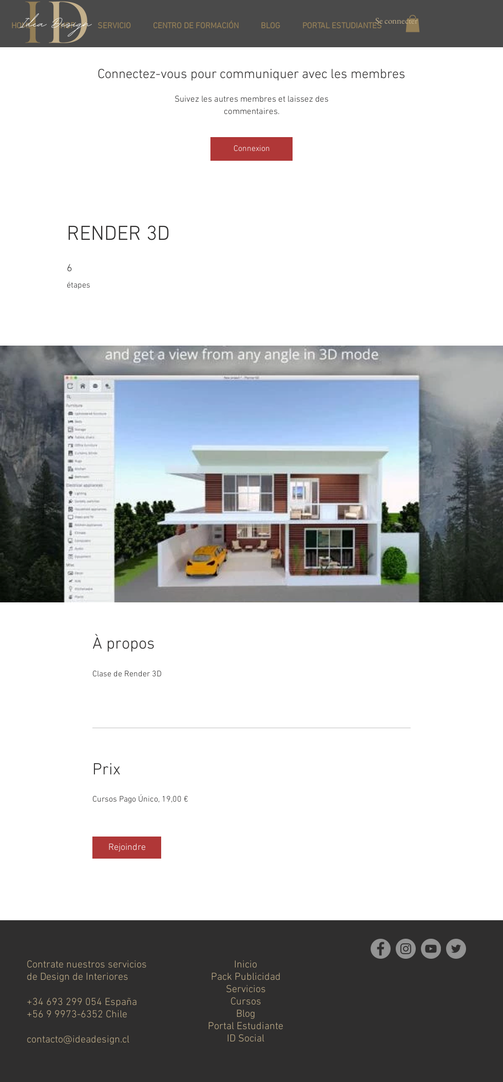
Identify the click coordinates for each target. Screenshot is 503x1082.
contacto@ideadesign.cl (78, 1040)
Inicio (245, 965)
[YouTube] (431, 949)
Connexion (252, 149)
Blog (245, 1014)
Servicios (246, 989)
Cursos (245, 1002)
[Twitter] (456, 949)
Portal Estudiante (245, 1026)
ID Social (245, 1039)
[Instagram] (406, 949)
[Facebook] (381, 949)
